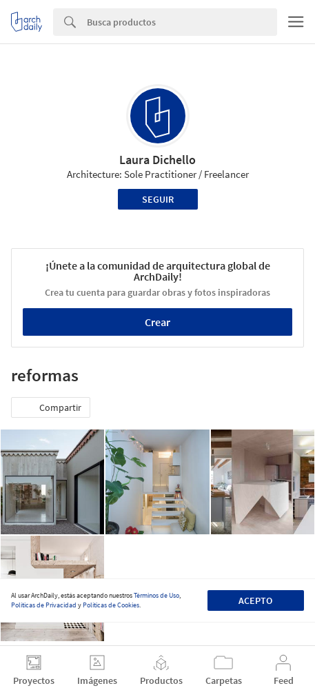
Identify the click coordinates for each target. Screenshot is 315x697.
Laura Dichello (157, 160)
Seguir (158, 199)
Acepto (255, 600)
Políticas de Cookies (111, 604)
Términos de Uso (156, 595)
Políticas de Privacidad (44, 604)
